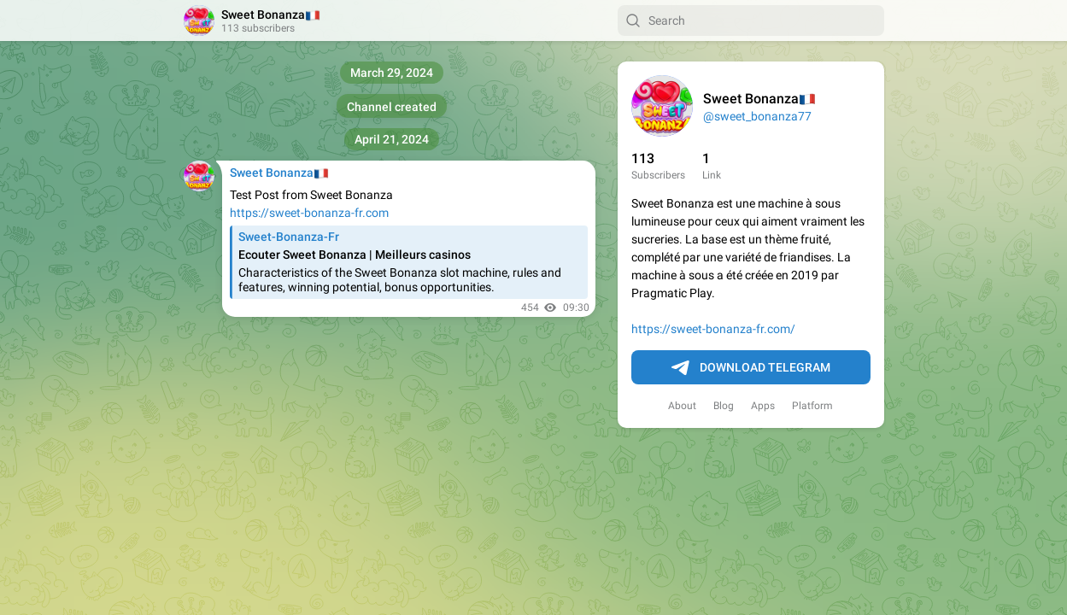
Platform (812, 406)
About (682, 406)
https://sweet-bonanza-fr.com (309, 213)
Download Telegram (750, 368)
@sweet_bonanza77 (757, 116)
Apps (763, 406)
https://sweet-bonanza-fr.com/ (713, 329)
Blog (723, 406)
